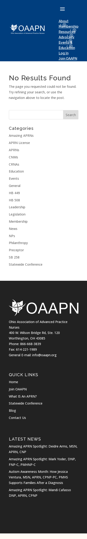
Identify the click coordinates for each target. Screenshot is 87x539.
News (13, 228)
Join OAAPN (18, 389)
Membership (68, 26)
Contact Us (17, 417)
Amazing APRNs (21, 135)
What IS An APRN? (23, 396)
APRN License (19, 142)
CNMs (13, 157)
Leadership (17, 207)
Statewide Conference (25, 264)
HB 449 (14, 193)
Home (13, 382)
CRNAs (14, 164)
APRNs (14, 150)
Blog (12, 410)
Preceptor (16, 250)
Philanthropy (18, 243)
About (63, 21)
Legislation (17, 214)
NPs (12, 236)
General (14, 185)
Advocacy (66, 37)
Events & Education (67, 45)
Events (14, 178)
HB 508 (14, 200)
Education (16, 171)
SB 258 (14, 257)
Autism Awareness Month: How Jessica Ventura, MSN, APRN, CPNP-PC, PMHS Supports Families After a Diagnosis (38, 477)
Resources (67, 32)
